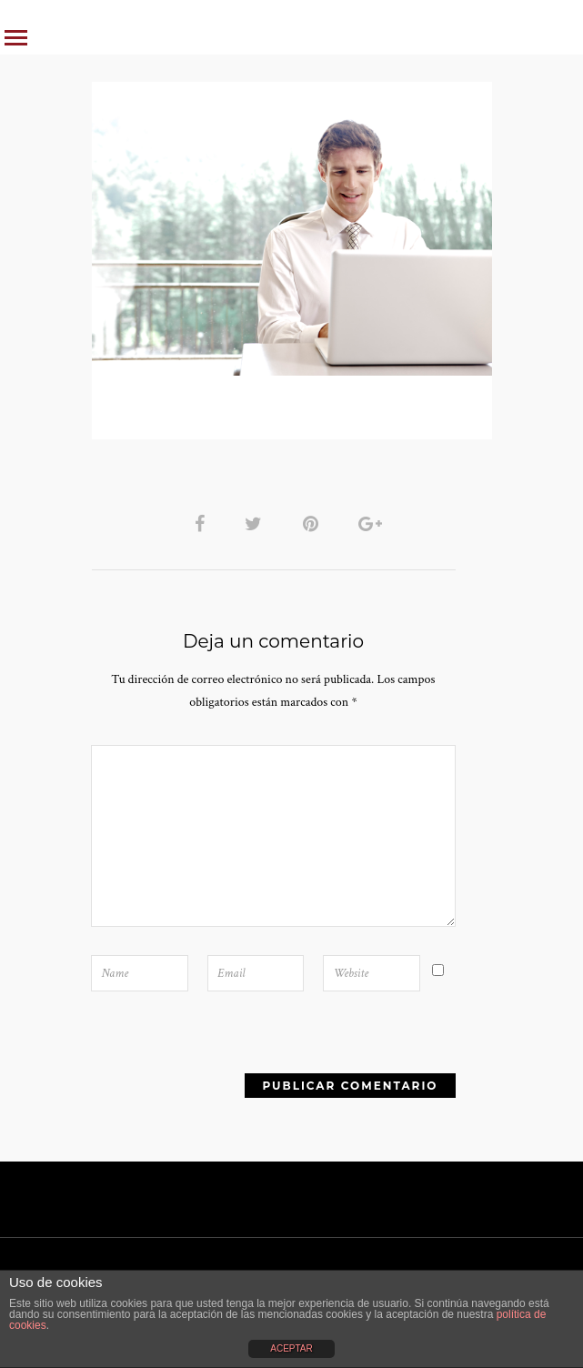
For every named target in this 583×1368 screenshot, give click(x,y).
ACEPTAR (291, 1348)
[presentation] (196, 1071)
